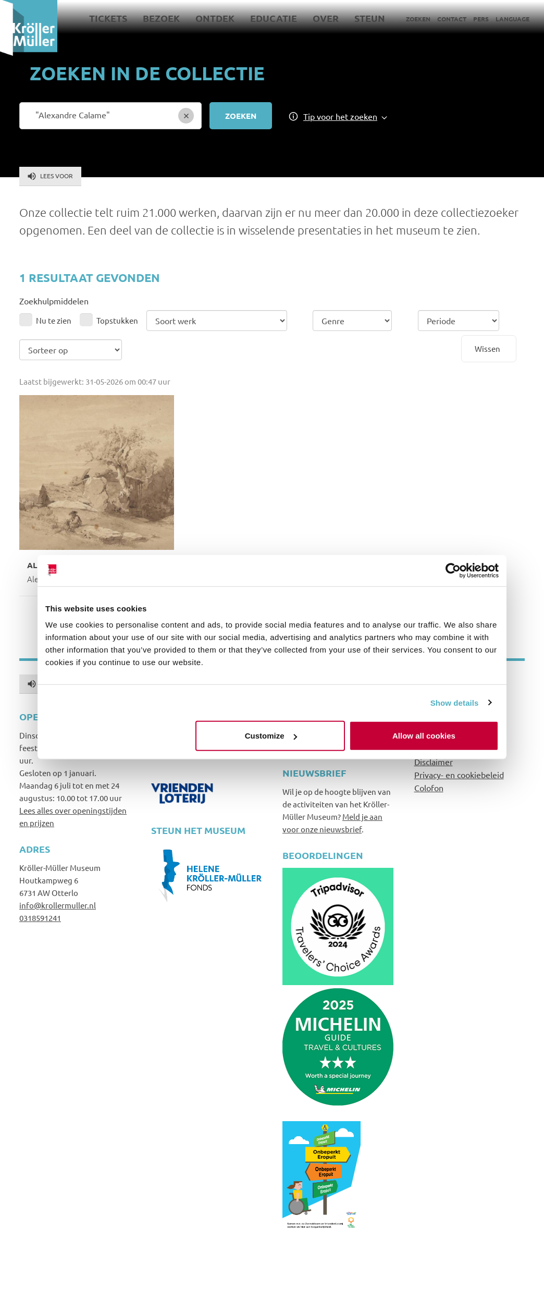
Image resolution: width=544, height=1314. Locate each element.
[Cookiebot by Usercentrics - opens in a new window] (453, 570)
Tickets (108, 18)
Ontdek (214, 18)
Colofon (428, 787)
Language (512, 19)
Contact (451, 19)
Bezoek (161, 18)
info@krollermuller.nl (57, 905)
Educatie (273, 18)
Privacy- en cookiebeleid (459, 774)
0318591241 (40, 918)
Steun (369, 18)
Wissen (487, 348)
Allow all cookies (423, 735)
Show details (454, 702)
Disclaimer (433, 761)
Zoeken (418, 19)
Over (326, 18)
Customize (271, 735)
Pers (481, 19)
